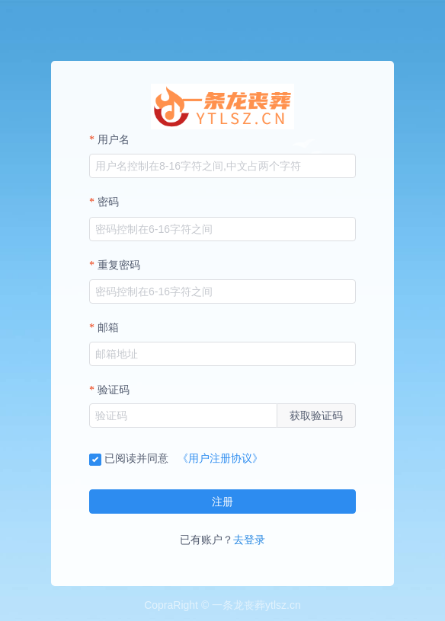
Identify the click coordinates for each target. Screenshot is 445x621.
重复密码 (119, 265)
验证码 (114, 390)
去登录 (249, 539)
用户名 (114, 139)
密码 (108, 202)
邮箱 (108, 327)
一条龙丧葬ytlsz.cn (256, 605)
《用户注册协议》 (220, 458)
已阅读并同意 (128, 458)
